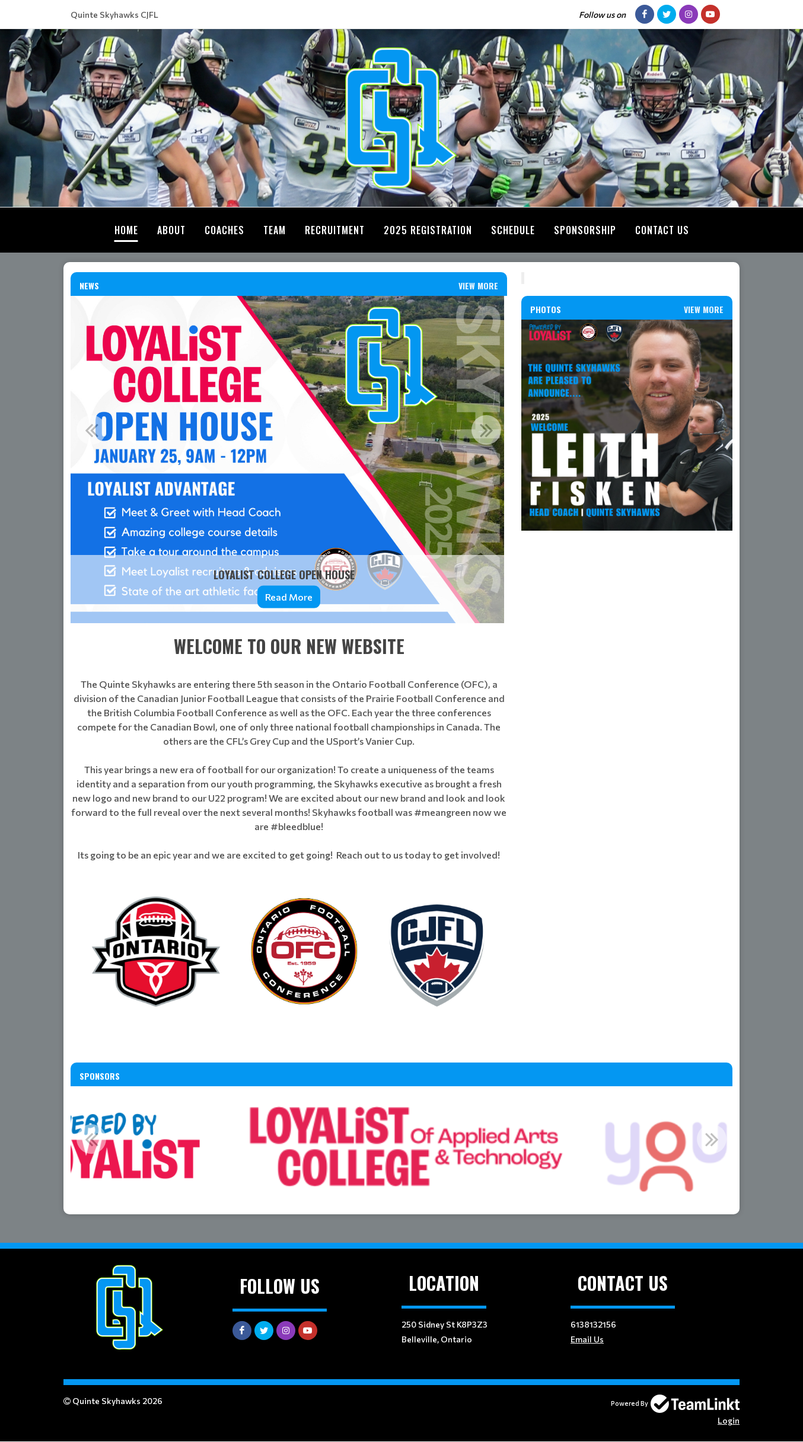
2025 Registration (428, 230)
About (171, 230)
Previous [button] (91, 430)
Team (274, 230)
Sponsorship (585, 230)
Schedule (513, 230)
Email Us (587, 1339)
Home (126, 230)
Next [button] (486, 430)
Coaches (224, 230)
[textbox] (289, 747)
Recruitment (335, 230)
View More (478, 285)
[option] (289, 459)
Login (729, 1420)
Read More (289, 596)
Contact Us (662, 230)
